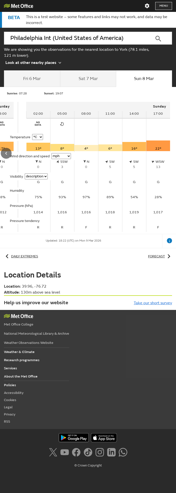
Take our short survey (153, 303)
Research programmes (22, 360)
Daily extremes (21, 256)
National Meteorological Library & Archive (36, 333)
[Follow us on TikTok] (89, 453)
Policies (10, 385)
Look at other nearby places (33, 62)
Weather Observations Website (28, 343)
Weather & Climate (19, 352)
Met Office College (18, 324)
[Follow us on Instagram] (100, 453)
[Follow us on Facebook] (77, 453)
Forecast (160, 256)
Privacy (9, 414)
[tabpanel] (98, 167)
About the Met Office (21, 376)
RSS (7, 421)
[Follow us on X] (54, 453)
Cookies (10, 400)
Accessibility (13, 393)
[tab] (32, 79)
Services (10, 368)
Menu (163, 6)
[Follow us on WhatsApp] (123, 453)
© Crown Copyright (88, 465)
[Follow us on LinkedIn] (112, 453)
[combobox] (74, 38)
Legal (8, 407)
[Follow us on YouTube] (65, 453)
